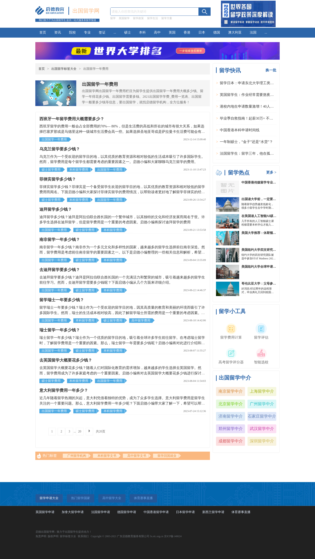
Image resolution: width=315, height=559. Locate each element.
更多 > (271, 172)
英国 (172, 32)
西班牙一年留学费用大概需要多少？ (71, 119)
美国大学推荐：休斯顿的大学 (261, 233)
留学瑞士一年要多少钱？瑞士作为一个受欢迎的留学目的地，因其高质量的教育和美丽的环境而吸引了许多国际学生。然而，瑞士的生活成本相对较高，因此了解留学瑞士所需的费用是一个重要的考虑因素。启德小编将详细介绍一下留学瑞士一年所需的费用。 (122, 313)
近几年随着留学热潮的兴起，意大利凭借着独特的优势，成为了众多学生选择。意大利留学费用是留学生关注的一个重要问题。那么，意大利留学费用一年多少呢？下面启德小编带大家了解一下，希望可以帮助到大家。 (122, 403)
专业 (87, 32)
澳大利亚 (235, 32)
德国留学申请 (126, 512)
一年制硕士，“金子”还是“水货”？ (246, 142)
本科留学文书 (106, 455)
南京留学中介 (230, 391)
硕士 (127, 32)
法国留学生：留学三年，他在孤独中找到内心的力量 (261, 153)
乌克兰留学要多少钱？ (59, 149)
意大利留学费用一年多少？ (63, 390)
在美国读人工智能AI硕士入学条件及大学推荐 (273, 216)
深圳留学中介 (262, 441)
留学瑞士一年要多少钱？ (61, 300)
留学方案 (166, 18)
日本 (201, 32)
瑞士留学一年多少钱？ (59, 330)
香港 (187, 32)
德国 (216, 32)
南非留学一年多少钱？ (59, 239)
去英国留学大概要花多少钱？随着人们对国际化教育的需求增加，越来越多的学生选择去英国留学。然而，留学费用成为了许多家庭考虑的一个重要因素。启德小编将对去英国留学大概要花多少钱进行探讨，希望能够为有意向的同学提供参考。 (122, 373)
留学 (113, 18)
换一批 (271, 70)
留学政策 (138, 18)
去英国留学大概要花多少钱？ (65, 360)
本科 (142, 32)
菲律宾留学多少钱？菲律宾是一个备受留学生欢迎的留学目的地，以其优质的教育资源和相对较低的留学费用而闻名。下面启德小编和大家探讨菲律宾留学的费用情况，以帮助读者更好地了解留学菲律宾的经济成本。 (122, 192)
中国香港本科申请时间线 (239, 130)
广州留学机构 (76, 455)
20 (79, 431)
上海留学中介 (262, 391)
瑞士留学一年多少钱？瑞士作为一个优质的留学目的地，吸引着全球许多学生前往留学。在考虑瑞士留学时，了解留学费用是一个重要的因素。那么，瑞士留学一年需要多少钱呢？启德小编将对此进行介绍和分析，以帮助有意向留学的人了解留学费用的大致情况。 (122, 343)
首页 (42, 32)
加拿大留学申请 (73, 512)
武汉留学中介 (262, 428)
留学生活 (152, 18)
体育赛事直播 (241, 512)
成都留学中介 (230, 441)
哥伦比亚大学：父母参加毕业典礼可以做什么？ (274, 283)
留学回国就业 (167, 455)
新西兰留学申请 (213, 512)
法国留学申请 (100, 512)
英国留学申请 (45, 512)
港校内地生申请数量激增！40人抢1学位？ (253, 106)
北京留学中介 (230, 404)
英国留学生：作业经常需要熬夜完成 (248, 95)
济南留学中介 (230, 416)
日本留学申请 (185, 512)
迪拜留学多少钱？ (55, 209)
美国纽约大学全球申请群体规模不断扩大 (269, 266)
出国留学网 (85, 11)
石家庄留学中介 (262, 416)
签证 (102, 32)
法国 (253, 32)
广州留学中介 (262, 404)
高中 (157, 32)
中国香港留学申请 (156, 512)
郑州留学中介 (230, 428)
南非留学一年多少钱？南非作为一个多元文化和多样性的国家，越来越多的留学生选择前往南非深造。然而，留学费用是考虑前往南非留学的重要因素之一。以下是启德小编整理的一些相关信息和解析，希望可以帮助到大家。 (122, 252)
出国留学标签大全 (63, 68)
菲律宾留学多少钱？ (57, 179)
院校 (72, 32)
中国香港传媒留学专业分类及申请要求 (268, 182)
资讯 (57, 32)
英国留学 (124, 18)
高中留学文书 (136, 455)
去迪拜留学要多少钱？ (59, 269)
